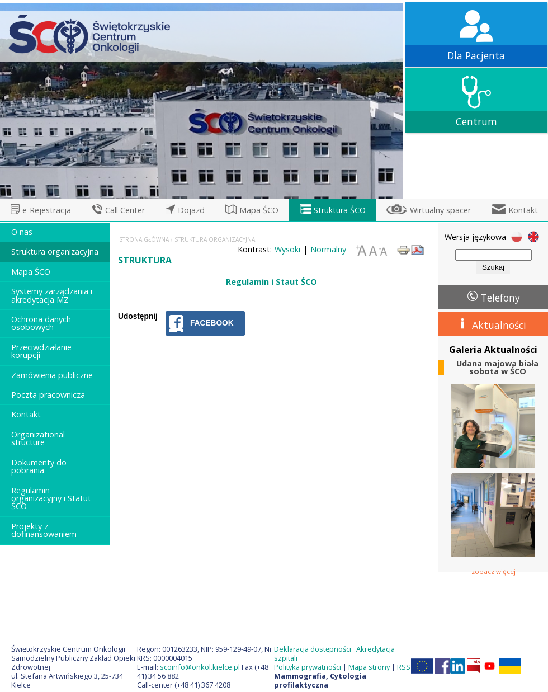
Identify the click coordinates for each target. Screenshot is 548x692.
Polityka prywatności (307, 667)
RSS (403, 667)
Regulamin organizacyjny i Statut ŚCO (51, 498)
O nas (21, 232)
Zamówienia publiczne (52, 375)
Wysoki (287, 249)
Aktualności (499, 325)
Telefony (500, 297)
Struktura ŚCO (340, 210)
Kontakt (523, 210)
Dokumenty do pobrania (39, 466)
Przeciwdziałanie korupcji (41, 351)
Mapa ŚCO (258, 210)
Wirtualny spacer (440, 210)
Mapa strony (369, 667)
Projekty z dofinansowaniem (44, 530)
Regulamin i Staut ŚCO (271, 281)
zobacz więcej (493, 571)
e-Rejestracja (46, 210)
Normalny (328, 249)
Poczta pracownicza (48, 394)
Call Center (125, 210)
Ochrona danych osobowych (41, 323)
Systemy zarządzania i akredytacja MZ (51, 295)
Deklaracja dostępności (312, 649)
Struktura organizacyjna (54, 251)
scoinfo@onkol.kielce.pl (200, 667)
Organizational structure (38, 438)
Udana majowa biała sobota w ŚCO (497, 368)
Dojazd (191, 210)
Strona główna (144, 239)
